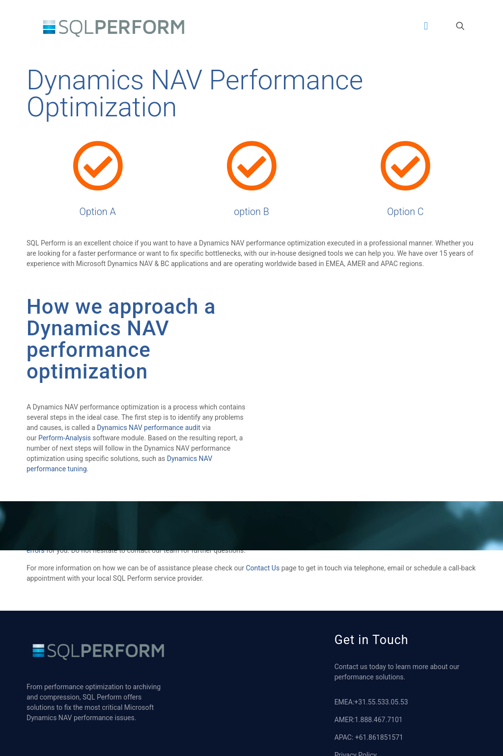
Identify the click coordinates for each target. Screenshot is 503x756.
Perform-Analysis (64, 440)
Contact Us (262, 570)
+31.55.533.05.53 (381, 704)
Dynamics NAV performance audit (148, 429)
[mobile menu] (426, 26)
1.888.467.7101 (379, 722)
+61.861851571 (379, 739)
